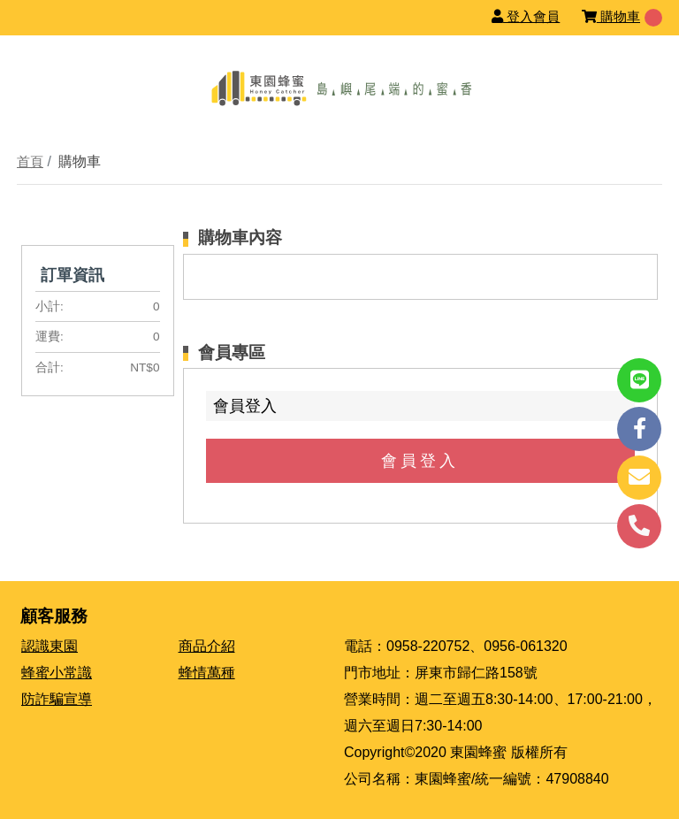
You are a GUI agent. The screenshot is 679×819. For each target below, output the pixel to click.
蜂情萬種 (207, 672)
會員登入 (420, 461)
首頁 (30, 161)
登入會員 (526, 16)
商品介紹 (207, 646)
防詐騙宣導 (56, 699)
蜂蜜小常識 (56, 672)
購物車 (611, 16)
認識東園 (49, 646)
